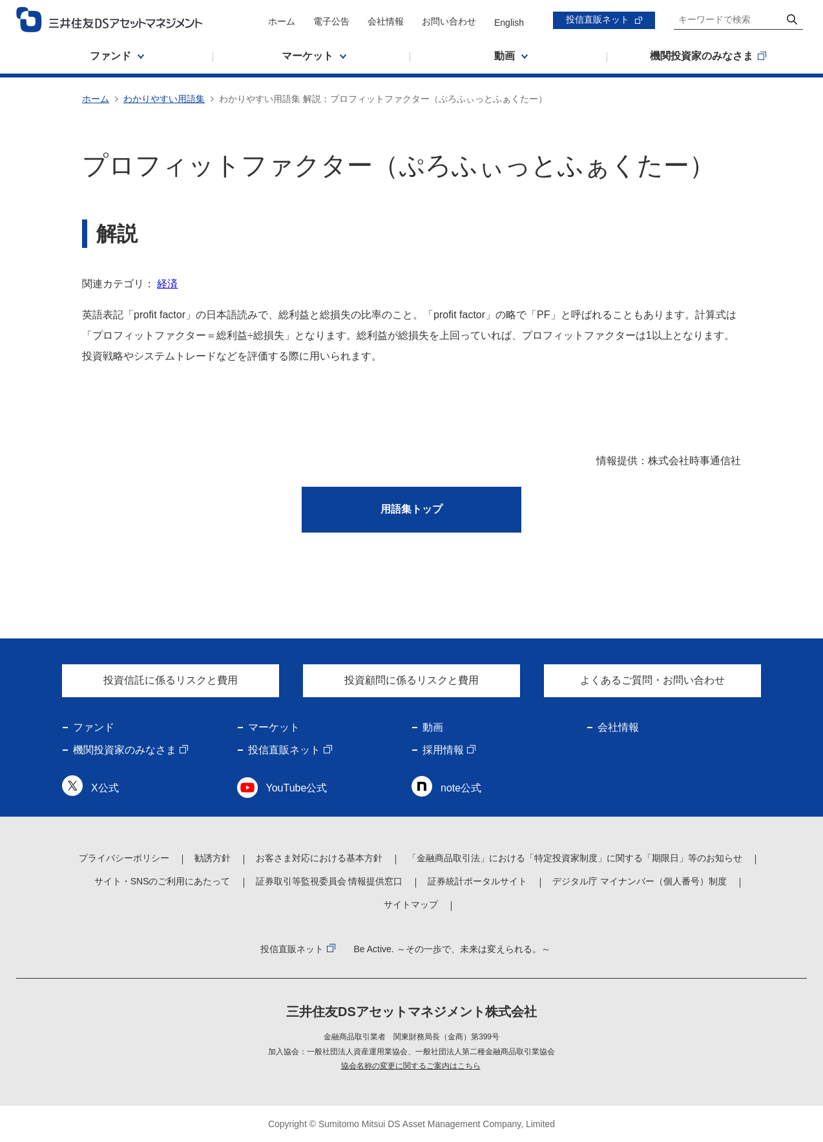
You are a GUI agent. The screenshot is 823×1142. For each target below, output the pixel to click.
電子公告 (331, 21)
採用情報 (443, 749)
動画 (432, 727)
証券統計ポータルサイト (477, 881)
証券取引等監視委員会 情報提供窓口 (329, 881)
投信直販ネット (597, 19)
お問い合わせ (449, 21)
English (509, 22)
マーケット (274, 727)
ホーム (281, 21)
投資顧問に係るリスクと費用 (411, 680)
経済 (167, 283)
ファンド (93, 727)
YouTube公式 (297, 787)
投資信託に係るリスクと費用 (170, 680)
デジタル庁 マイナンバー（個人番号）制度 (639, 881)
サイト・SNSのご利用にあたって (162, 881)
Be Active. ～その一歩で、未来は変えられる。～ (451, 949)
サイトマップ (411, 904)
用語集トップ (411, 509)
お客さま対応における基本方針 (319, 858)
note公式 (461, 787)
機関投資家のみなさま (124, 749)
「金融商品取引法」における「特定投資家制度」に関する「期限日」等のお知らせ (575, 858)
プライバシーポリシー (124, 858)
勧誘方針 (212, 858)
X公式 (105, 787)
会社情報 (386, 21)
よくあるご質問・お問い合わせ (652, 680)
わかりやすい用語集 (164, 99)
